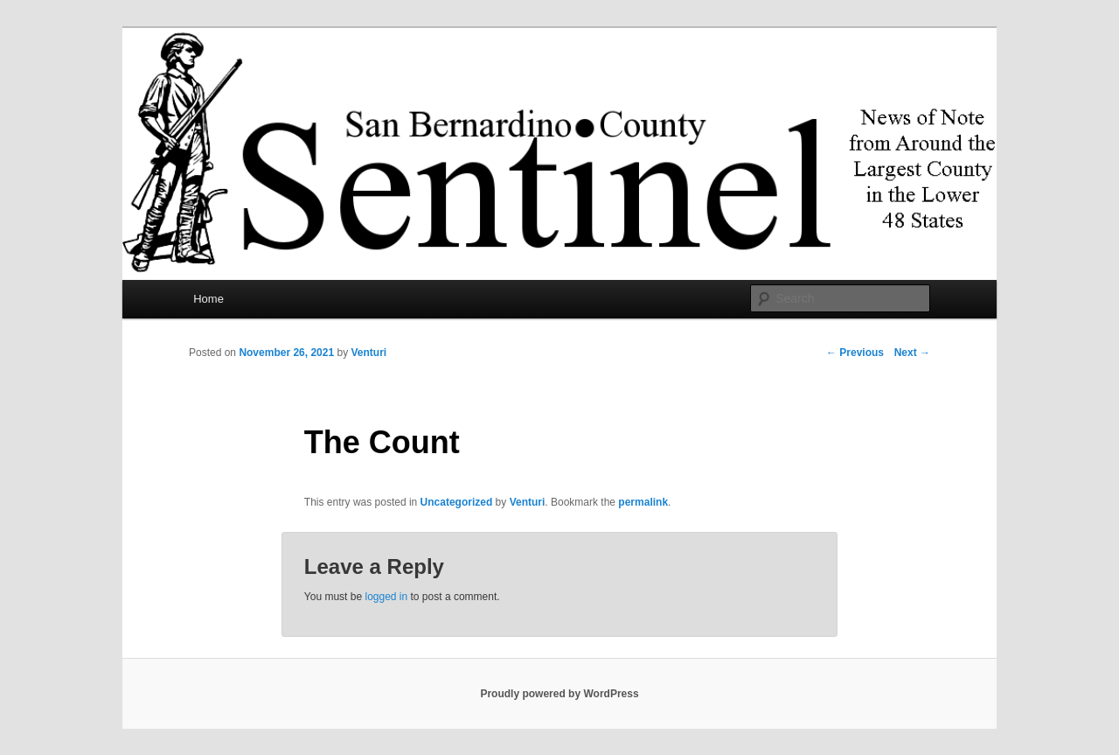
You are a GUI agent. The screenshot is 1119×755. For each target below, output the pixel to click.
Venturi (368, 352)
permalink (643, 502)
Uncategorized (456, 502)
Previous (855, 352)
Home (208, 298)
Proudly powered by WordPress (559, 694)
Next (912, 352)
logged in (386, 597)
